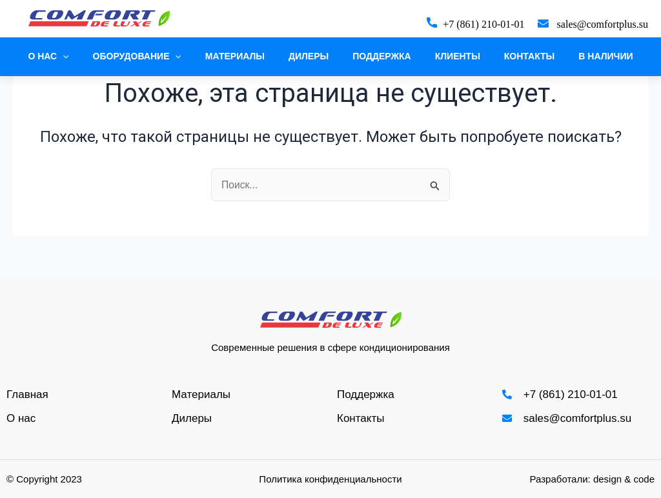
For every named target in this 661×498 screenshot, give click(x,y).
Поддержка (379, 56)
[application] (83, 56)
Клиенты (448, 56)
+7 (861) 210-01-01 (483, 24)
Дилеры (311, 56)
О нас (68, 56)
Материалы (243, 56)
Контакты (514, 56)
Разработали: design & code (592, 478)
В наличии (585, 56)
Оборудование (151, 56)
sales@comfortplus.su (602, 24)
